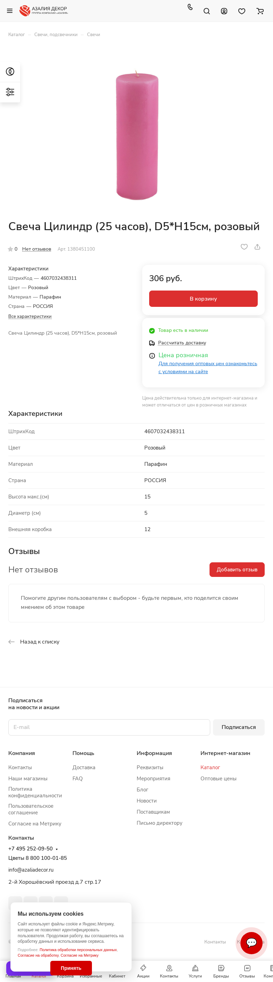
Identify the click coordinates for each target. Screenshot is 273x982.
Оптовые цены (219, 778)
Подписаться (239, 727)
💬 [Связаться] (251, 943)
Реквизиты (150, 767)
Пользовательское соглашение (30, 809)
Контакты (20, 767)
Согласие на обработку (38, 955)
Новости (147, 800)
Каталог (210, 767)
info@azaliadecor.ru (30, 869)
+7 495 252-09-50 (30, 849)
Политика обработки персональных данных (78, 950)
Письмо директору (159, 823)
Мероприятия (153, 778)
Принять (71, 968)
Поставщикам (153, 811)
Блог (142, 789)
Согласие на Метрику (80, 955)
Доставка (83, 767)
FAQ (77, 778)
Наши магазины (28, 778)
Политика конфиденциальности (35, 792)
